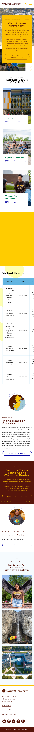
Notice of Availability (9, 714)
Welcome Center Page (17, 496)
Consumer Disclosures (9, 710)
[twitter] (13, 721)
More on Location (17, 453)
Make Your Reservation (17, 56)
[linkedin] (23, 721)
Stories (16, 545)
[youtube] (4, 721)
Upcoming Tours (14, 121)
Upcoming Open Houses (15, 161)
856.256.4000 (8, 701)
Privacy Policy (6, 705)
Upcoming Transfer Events (15, 202)
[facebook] (18, 721)
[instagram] (9, 721)
